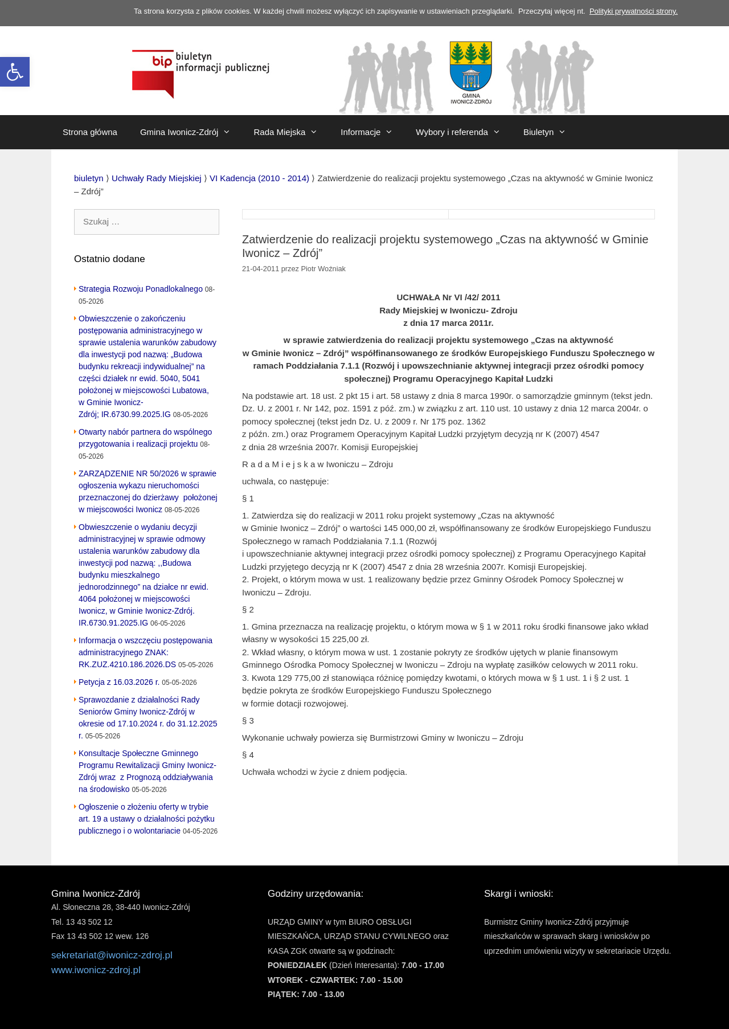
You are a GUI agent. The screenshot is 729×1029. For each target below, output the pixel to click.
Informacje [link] (372, 132)
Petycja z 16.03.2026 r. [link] (119, 682)
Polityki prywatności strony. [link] (633, 11)
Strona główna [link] (90, 132)
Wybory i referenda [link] (464, 132)
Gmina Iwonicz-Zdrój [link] (191, 132)
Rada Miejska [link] (291, 132)
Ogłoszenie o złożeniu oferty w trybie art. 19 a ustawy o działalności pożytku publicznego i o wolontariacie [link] (147, 818)
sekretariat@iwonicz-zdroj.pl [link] (112, 955)
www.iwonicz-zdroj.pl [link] (96, 970)
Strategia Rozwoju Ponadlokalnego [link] (141, 288)
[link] (15, 72)
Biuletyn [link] (550, 132)
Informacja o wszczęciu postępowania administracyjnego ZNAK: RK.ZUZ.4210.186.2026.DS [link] (145, 652)
